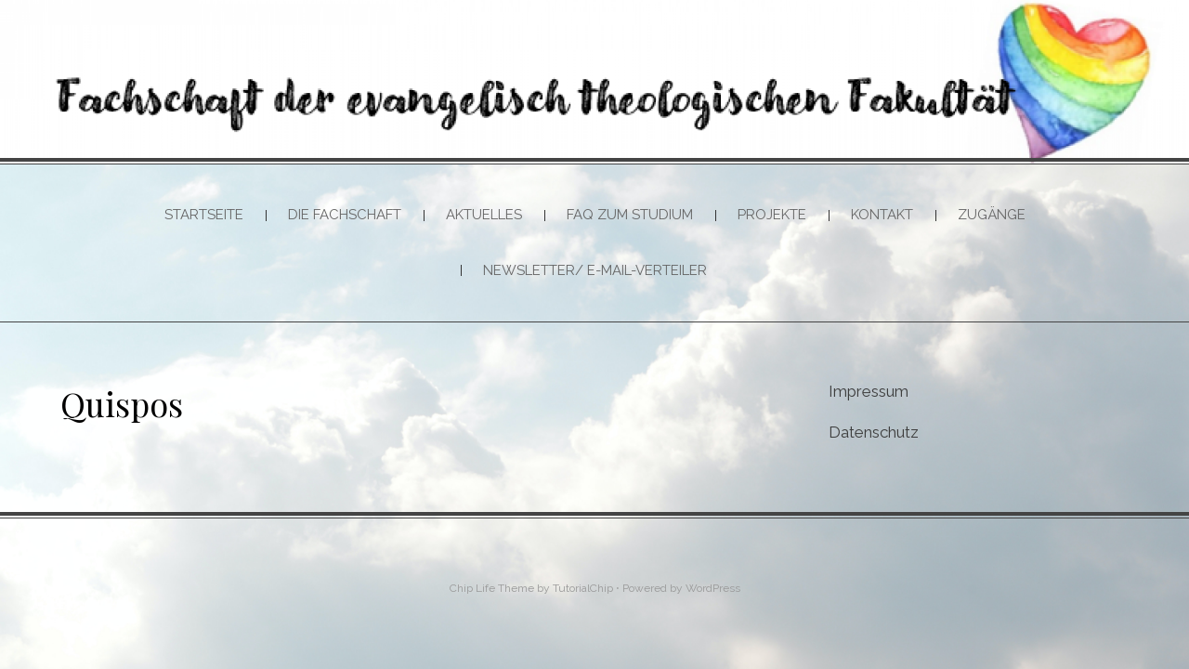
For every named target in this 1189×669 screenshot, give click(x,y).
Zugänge (992, 214)
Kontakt (882, 214)
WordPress (713, 588)
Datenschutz (874, 432)
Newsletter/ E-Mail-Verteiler (595, 270)
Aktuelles (484, 214)
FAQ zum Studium (630, 214)
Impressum (868, 391)
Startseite (203, 214)
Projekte (772, 214)
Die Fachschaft (344, 214)
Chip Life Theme (492, 588)
